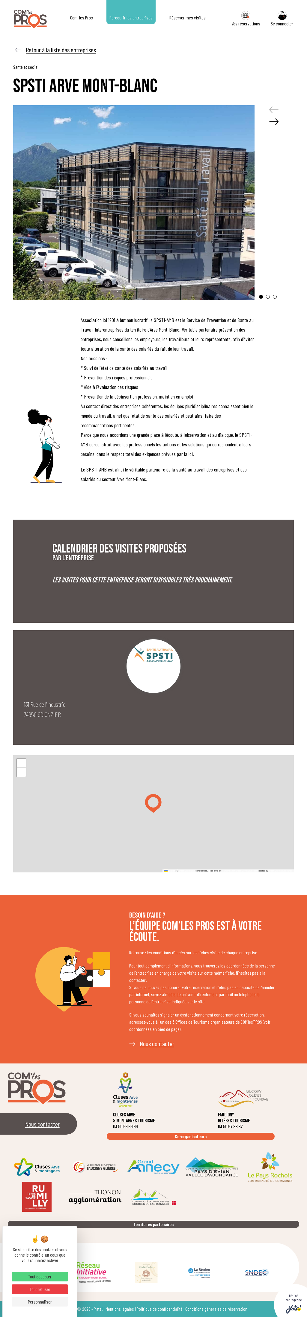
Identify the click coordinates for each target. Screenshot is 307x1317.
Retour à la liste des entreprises (61, 50)
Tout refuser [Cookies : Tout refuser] (40, 1289)
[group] (134, 202)
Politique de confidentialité (160, 1309)
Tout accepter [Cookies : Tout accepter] (40, 1276)
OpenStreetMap (187, 870)
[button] (261, 297)
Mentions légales (120, 1309)
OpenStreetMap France (280, 870)
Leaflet (169, 870)
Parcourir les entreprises (131, 17)
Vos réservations (245, 18)
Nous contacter (157, 1043)
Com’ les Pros (81, 17)
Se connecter (282, 18)
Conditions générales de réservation (216, 1309)
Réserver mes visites (187, 17)
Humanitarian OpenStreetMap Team (240, 870)
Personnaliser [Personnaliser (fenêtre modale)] (40, 1301)
